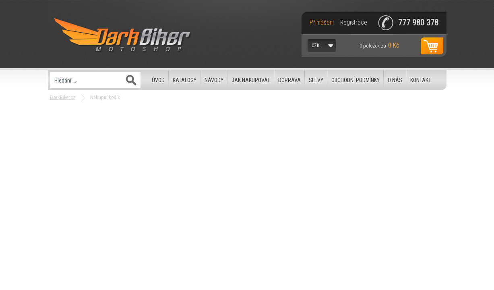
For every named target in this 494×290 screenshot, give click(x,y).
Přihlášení (322, 22)
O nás (395, 80)
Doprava (289, 80)
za (379, 45)
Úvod (158, 80)
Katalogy (184, 80)
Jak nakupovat (250, 80)
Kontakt (420, 80)
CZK (315, 45)
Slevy (316, 80)
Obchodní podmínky (355, 80)
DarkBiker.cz (62, 97)
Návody (214, 80)
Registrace (353, 22)
